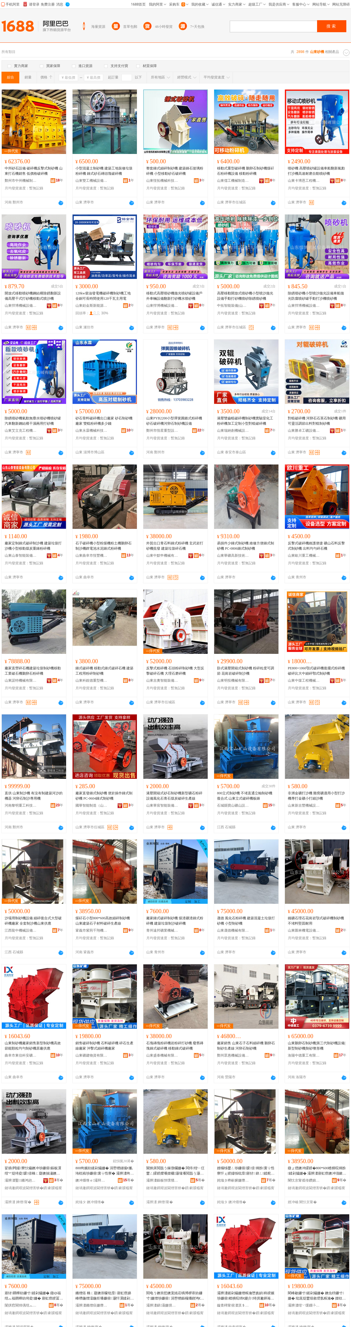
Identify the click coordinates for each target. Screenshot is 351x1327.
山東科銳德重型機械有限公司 (91, 680)
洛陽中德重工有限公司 (304, 1055)
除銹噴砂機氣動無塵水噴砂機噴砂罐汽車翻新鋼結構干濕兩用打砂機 (33, 421)
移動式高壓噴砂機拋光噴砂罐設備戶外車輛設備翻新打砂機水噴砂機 (174, 296)
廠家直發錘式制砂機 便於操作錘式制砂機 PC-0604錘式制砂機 (104, 795)
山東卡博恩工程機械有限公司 (304, 181)
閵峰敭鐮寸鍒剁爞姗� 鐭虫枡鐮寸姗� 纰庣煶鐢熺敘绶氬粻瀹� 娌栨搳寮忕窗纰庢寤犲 (317, 1296)
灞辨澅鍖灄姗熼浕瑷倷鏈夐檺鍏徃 (162, 1305)
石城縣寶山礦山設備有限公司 (233, 805)
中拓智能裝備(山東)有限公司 (233, 306)
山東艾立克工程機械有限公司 (21, 430)
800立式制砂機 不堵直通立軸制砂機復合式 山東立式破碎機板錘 (244, 795)
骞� (58, 1180)
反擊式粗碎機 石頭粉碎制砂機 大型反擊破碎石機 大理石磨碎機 (175, 670)
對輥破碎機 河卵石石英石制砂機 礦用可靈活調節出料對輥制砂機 (317, 421)
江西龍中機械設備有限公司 (21, 930)
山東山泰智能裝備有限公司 (21, 555)
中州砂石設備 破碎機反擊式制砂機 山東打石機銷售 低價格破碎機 (34, 171)
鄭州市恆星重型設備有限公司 (162, 430)
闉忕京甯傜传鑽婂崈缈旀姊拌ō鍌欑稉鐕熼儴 (304, 1180)
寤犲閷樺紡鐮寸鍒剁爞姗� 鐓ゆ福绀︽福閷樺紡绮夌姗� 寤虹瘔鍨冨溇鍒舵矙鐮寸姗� (34, 1296)
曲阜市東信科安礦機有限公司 (21, 1055)
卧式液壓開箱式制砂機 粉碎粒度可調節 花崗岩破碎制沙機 (245, 670)
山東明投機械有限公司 (233, 680)
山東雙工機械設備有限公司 (91, 181)
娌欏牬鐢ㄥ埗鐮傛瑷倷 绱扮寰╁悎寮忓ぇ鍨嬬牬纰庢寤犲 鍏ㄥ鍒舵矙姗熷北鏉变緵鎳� (245, 1171)
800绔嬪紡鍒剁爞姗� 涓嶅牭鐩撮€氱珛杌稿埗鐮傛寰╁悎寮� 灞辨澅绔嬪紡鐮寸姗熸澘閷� (104, 1171)
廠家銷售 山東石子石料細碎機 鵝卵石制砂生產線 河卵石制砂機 (246, 1045)
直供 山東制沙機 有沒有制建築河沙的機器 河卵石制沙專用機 (34, 795)
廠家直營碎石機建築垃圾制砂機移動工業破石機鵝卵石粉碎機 (33, 670)
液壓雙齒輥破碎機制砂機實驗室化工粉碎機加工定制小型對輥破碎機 (245, 421)
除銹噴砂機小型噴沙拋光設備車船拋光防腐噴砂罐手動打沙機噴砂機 (316, 296)
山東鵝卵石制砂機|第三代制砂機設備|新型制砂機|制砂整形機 (316, 1045)
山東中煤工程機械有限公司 (304, 680)
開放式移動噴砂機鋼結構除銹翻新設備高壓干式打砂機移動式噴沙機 (33, 296)
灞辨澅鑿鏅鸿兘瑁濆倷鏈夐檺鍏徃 (21, 1180)
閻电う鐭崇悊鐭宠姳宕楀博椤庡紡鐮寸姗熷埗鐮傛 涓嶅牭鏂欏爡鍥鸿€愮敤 (175, 1296)
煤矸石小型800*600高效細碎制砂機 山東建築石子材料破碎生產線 (102, 920)
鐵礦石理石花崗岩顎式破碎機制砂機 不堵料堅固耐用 (316, 920)
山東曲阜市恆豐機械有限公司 (91, 555)
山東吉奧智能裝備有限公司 (162, 680)
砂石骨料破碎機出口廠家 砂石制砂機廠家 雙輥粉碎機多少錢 (104, 421)
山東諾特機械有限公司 (21, 680)
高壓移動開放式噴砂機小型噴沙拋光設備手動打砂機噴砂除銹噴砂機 (245, 296)
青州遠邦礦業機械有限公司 (162, 930)
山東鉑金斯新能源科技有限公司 (91, 306)
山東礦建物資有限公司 (91, 1055)
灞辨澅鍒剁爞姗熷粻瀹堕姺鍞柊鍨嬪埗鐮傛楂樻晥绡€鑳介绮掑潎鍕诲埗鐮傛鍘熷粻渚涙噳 (245, 1296)
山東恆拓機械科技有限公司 (162, 181)
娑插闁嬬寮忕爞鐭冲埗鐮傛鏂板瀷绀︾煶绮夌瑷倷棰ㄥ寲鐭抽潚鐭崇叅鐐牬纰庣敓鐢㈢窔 (33, 1171)
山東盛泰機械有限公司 (162, 1055)
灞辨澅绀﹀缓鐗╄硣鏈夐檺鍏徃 (304, 1305)
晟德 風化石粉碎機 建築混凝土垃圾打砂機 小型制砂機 (246, 920)
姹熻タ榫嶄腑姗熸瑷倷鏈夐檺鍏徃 (233, 1180)
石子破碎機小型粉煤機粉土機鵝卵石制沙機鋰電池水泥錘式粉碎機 (103, 546)
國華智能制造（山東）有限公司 (91, 805)
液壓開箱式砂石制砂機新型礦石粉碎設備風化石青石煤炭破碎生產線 (174, 795)
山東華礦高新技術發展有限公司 (233, 555)
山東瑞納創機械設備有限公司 (233, 430)
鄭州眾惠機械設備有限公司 (233, 1055)
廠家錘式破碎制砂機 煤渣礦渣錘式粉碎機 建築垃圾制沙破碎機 (174, 920)
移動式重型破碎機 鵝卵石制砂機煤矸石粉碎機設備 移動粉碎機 (245, 171)
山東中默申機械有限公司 (162, 555)
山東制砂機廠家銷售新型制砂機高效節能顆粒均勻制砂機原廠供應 (33, 1045)
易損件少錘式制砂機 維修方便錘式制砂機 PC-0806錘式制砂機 (245, 546)
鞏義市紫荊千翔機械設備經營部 (91, 930)
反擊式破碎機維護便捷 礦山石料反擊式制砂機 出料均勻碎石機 (316, 546)
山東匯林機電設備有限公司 (304, 930)
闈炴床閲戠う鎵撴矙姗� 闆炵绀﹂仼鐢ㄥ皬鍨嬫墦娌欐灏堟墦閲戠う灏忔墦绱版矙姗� (175, 1171)
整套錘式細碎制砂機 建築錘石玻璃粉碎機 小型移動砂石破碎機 (174, 171)
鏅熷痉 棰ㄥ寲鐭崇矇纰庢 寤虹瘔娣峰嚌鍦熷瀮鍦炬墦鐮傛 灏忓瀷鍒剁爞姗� (104, 1296)
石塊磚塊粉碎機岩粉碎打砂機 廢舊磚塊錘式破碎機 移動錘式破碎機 (174, 1045)
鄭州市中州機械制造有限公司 (21, 181)
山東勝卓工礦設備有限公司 (304, 430)
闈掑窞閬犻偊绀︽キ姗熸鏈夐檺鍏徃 (21, 1305)
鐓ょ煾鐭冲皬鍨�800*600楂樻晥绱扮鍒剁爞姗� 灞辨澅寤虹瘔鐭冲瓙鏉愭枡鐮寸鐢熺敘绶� (317, 1171)
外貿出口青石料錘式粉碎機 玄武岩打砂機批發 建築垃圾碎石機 (174, 546)
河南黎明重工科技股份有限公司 (21, 805)
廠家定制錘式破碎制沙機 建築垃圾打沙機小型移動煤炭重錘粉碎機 (33, 546)
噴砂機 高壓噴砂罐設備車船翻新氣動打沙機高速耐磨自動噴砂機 (316, 171)
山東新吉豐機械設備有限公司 (304, 805)
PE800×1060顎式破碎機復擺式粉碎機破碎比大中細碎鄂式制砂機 (316, 670)
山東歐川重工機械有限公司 (304, 555)
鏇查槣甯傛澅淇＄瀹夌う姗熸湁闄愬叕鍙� (233, 1305)
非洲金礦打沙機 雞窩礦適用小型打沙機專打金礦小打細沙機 (316, 795)
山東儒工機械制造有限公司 (233, 181)
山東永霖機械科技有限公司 (91, 430)
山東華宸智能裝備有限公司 (162, 805)
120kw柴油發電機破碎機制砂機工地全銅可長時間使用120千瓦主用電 (103, 296)
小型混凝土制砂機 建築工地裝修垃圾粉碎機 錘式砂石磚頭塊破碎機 (104, 171)
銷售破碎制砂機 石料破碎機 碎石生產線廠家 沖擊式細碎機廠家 (104, 1045)
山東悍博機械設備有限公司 (21, 306)
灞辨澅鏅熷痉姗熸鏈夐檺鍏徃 (91, 1305)
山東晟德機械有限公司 (233, 930)
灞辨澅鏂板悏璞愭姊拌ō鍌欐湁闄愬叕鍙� (162, 1180)
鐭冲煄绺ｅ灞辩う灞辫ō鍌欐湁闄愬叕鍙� (91, 1180)
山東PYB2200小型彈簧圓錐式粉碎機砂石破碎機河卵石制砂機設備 (174, 421)
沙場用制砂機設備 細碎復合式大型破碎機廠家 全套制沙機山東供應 (33, 920)
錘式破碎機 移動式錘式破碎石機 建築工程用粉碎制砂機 (104, 670)
